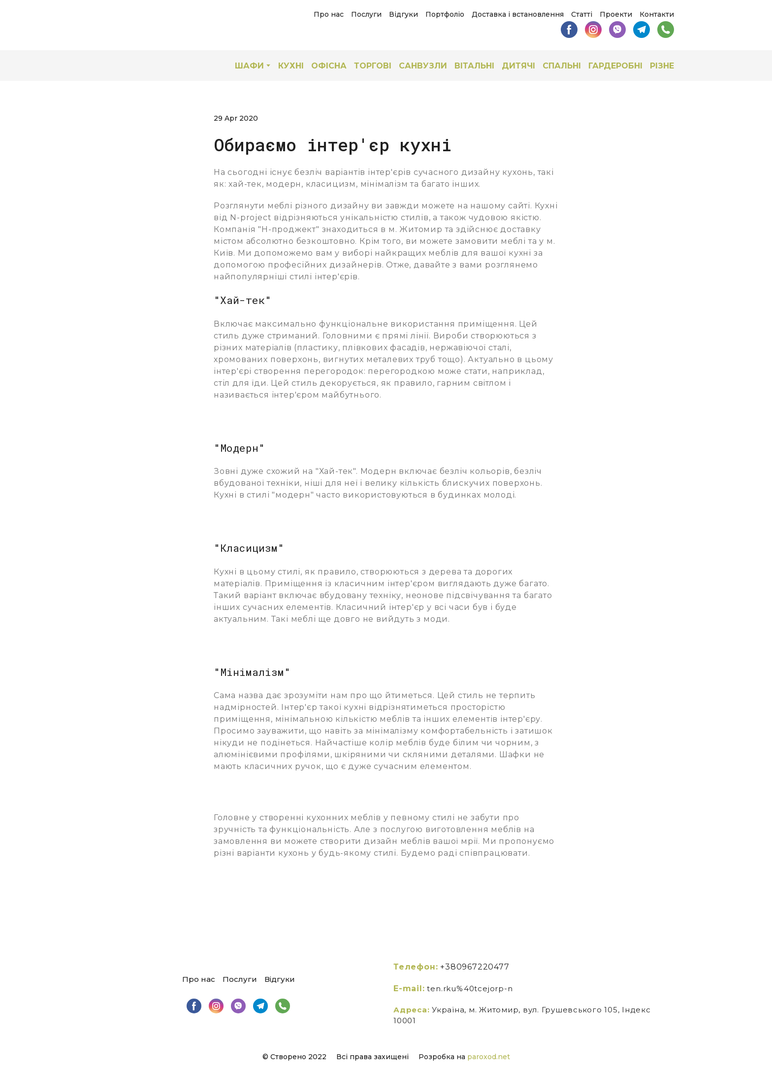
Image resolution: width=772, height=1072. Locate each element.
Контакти (657, 14)
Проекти (616, 14)
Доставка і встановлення (518, 14)
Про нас (329, 14)
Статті (581, 14)
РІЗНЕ (662, 65)
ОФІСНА (329, 65)
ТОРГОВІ (372, 65)
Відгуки (403, 14)
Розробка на (442, 1056)
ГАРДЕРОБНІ (615, 65)
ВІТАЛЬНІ (474, 65)
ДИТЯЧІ (518, 65)
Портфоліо (444, 14)
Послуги (366, 14)
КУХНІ (291, 65)
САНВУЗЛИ (423, 65)
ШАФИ (249, 65)
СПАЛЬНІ (562, 65)
